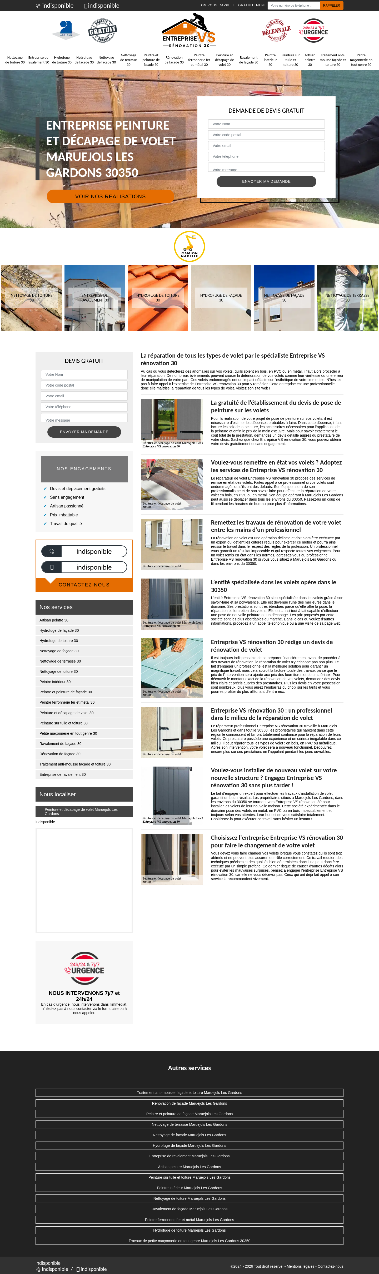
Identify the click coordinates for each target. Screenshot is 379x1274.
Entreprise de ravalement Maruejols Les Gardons (189, 1156)
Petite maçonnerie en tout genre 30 (361, 60)
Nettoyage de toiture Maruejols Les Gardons (189, 1198)
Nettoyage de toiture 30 (15, 60)
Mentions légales (300, 1266)
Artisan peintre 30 (310, 60)
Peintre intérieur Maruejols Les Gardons (189, 1188)
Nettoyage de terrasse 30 (128, 60)
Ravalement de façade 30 (248, 60)
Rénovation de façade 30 (173, 60)
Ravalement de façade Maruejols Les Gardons (190, 1209)
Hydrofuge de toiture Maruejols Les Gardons (189, 1230)
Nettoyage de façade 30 (106, 60)
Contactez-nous (330, 1266)
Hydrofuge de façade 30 (84, 60)
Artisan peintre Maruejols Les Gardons (189, 1167)
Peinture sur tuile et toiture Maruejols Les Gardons (189, 1177)
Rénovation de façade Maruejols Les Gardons (189, 1103)
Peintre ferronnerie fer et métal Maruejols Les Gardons (189, 1220)
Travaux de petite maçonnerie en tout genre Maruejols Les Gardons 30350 (190, 1241)
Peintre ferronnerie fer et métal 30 (199, 60)
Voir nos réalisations (110, 196)
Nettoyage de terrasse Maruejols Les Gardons (189, 1124)
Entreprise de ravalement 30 (38, 60)
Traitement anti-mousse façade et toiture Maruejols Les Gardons (189, 1092)
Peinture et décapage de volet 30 (224, 60)
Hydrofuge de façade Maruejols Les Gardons (189, 1145)
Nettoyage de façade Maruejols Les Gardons (189, 1135)
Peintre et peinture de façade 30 (151, 60)
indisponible (55, 5)
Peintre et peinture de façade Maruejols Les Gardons (189, 1114)
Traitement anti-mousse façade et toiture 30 (333, 60)
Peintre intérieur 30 (270, 60)
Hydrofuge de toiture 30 (62, 60)
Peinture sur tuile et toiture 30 (291, 60)
